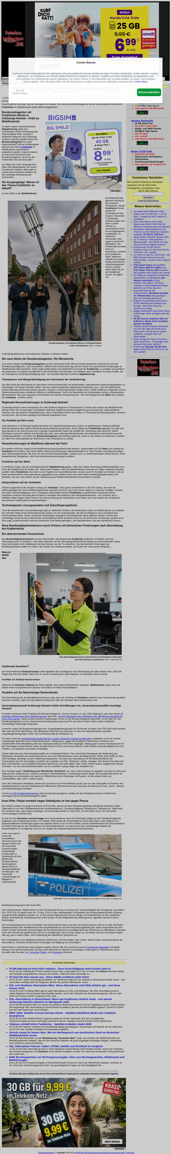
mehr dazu (141, 81)
